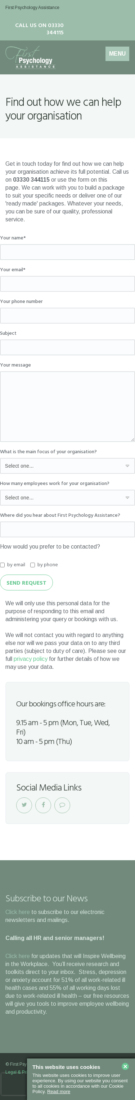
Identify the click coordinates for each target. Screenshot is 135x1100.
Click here (17, 912)
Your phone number (21, 302)
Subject (8, 334)
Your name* (13, 238)
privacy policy (31, 659)
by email (12, 565)
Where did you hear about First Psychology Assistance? (60, 516)
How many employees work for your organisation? (54, 484)
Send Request (26, 583)
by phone (44, 565)
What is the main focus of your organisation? (48, 452)
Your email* (13, 270)
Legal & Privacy (20, 1072)
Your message (15, 365)
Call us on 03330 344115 (39, 29)
